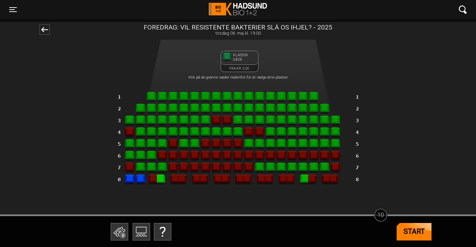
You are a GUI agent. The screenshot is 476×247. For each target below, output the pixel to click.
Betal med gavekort (161, 197)
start (414, 231)
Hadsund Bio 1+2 (238, 9)
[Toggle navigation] (13, 9)
